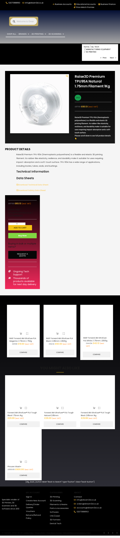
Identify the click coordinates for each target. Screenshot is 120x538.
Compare (23, 357)
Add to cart (27, 227)
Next (113, 58)
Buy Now (22, 238)
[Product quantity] (12, 224)
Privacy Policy (40, 535)
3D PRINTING (91, 52)
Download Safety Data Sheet (31, 190)
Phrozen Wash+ (15, 468)
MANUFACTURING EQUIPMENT (98, 49)
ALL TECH (95, 47)
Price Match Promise (54, 535)
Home (86, 47)
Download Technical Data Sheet (32, 184)
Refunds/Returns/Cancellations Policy (77, 535)
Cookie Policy (29, 535)
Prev (103, 58)
